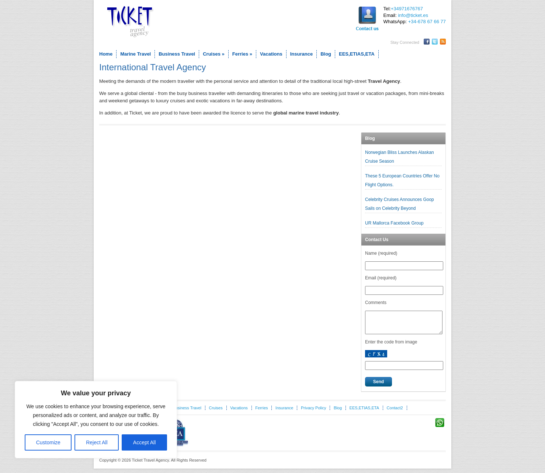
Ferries (242, 54)
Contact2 (395, 412)
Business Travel (177, 54)
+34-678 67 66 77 (427, 21)
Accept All (144, 442)
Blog (325, 54)
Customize (48, 442)
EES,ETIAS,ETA (357, 54)
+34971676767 (407, 8)
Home (105, 54)
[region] (96, 419)
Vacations (271, 54)
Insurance (301, 54)
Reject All (96, 442)
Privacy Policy (313, 412)
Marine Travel (135, 54)
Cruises (214, 54)
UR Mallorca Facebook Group (395, 223)
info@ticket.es (413, 15)
